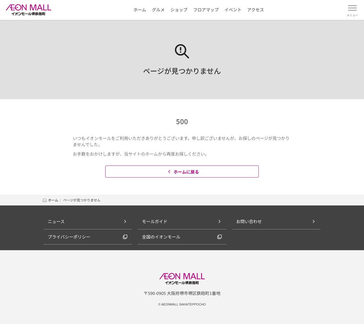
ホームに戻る (182, 172)
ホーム (50, 199)
